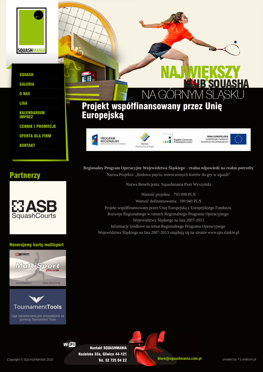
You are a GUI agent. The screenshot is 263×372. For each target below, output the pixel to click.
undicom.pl (249, 359)
